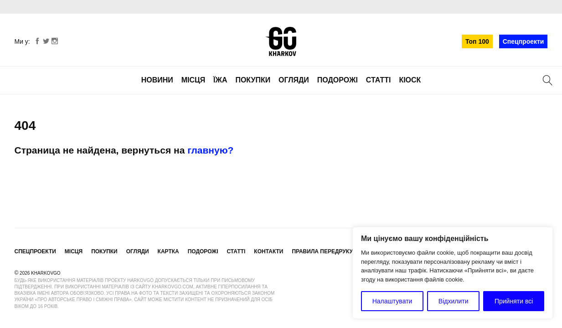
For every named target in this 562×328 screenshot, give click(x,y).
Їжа (220, 80)
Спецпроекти (523, 41)
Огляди (293, 80)
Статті (378, 80)
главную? (210, 150)
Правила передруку (322, 251)
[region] (452, 273)
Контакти (268, 251)
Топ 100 (477, 41)
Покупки (252, 80)
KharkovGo (280, 41)
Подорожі (337, 80)
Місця (193, 80)
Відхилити (453, 301)
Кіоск (410, 80)
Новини (157, 80)
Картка (168, 251)
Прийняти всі (514, 301)
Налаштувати (392, 301)
